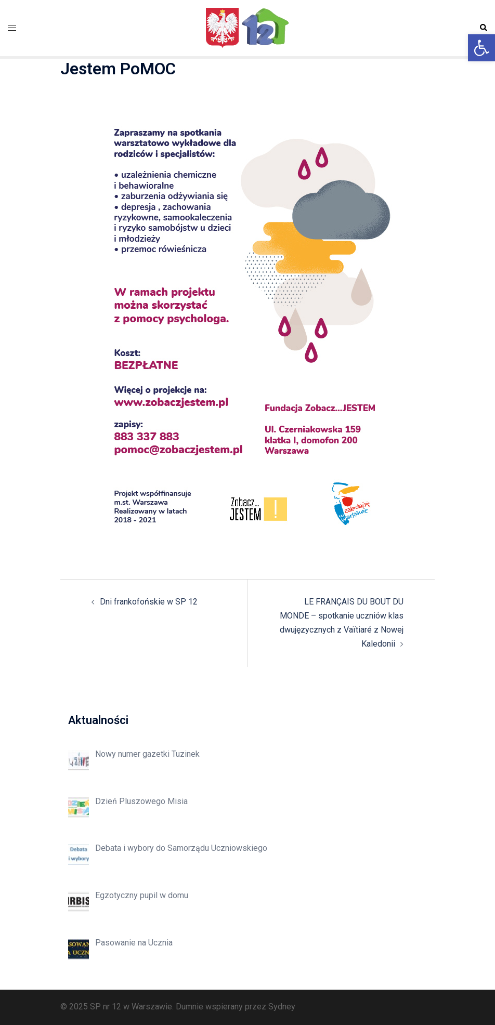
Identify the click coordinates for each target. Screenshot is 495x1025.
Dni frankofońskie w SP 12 (149, 602)
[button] (481, 47)
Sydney (281, 1006)
